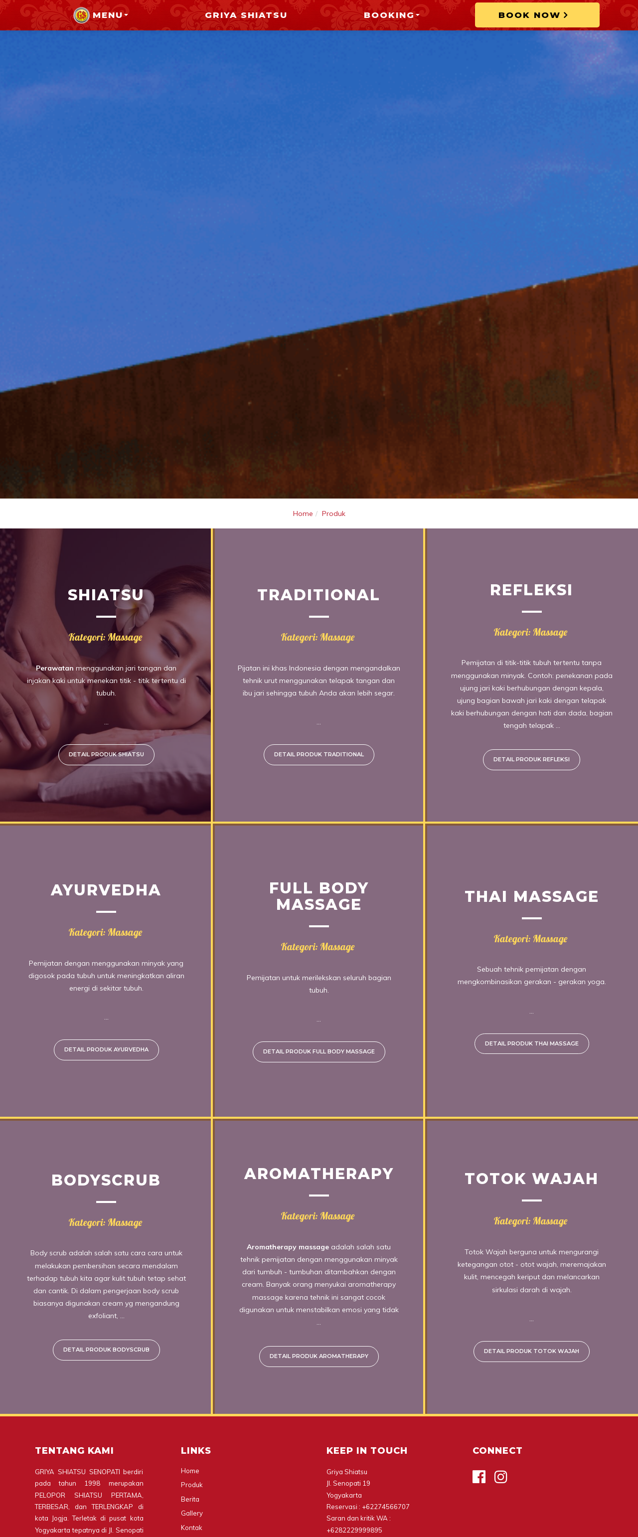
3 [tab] (327, 484)
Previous (22, 249)
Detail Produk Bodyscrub (106, 1349)
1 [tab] (295, 484)
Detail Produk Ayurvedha (106, 1049)
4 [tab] (343, 484)
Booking (392, 15)
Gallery (192, 1513)
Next (616, 249)
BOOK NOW (535, 15)
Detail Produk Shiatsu (106, 754)
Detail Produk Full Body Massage (319, 1051)
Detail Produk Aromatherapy (319, 1356)
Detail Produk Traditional (319, 754)
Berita (190, 1499)
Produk (333, 513)
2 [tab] (311, 484)
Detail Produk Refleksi (531, 759)
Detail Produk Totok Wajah (531, 1351)
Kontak (191, 1528)
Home (303, 513)
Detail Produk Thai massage (532, 1043)
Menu (100, 15)
